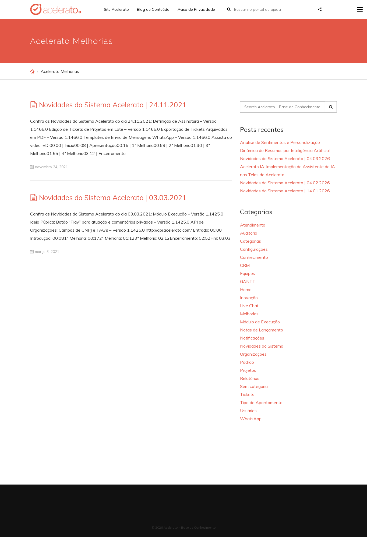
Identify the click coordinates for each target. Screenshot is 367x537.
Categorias (250, 241)
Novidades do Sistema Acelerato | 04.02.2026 (285, 182)
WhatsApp (251, 418)
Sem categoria (254, 386)
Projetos (248, 370)
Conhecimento (254, 257)
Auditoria (248, 233)
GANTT (247, 281)
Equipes (247, 273)
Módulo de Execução (260, 321)
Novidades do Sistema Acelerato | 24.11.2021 (113, 104)
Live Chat (249, 305)
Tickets (247, 394)
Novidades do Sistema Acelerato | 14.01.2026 (285, 190)
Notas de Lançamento (261, 330)
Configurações (254, 249)
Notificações (252, 338)
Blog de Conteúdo (153, 9)
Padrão (247, 362)
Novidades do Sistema (261, 346)
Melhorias (249, 313)
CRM (245, 265)
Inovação (249, 297)
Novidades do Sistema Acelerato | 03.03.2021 (113, 197)
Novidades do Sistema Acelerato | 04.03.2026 (285, 158)
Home (246, 289)
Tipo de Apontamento (261, 402)
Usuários (248, 410)
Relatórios (249, 378)
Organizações (253, 354)
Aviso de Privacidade (196, 9)
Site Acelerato (116, 9)
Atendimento (252, 225)
